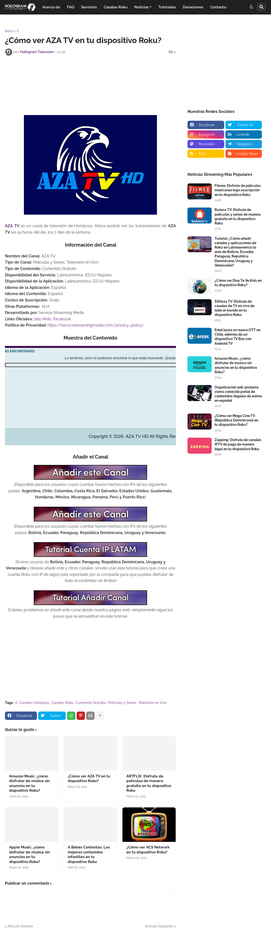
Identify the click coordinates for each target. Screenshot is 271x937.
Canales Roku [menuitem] (115, 7)
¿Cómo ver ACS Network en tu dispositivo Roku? (147, 849)
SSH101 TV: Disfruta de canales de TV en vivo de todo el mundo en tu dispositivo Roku (234, 308)
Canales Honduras (34, 703)
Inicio (9, 31)
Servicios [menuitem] (89, 7)
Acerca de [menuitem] (51, 7)
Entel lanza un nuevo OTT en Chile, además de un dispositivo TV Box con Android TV (237, 336)
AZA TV (12, 225)
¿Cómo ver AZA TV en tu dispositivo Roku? (89, 778)
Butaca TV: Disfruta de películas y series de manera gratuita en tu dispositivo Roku (238, 216)
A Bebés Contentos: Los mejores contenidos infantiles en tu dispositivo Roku (89, 854)
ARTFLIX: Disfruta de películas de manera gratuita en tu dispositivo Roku (148, 783)
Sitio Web (42, 319)
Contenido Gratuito (90, 703)
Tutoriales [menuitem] (167, 7)
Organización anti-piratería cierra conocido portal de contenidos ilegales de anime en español (238, 394)
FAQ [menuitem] (70, 7)
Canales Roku (62, 703)
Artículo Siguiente (159, 926)
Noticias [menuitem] (141, 7)
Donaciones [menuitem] (193, 7)
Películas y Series (122, 703)
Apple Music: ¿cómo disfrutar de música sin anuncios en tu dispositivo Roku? (29, 854)
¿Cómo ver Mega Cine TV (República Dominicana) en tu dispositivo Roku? (236, 420)
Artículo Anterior (20, 926)
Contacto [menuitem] (218, 7)
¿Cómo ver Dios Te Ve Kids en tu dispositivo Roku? (238, 283)
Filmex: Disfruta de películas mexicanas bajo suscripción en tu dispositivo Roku (238, 190)
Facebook (62, 319)
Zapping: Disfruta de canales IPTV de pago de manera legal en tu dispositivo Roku (238, 444)
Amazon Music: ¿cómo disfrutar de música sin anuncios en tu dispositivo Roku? (29, 783)
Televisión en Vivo (152, 703)
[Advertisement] (94, 73)
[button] (251, 7)
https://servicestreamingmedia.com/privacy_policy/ (96, 325)
